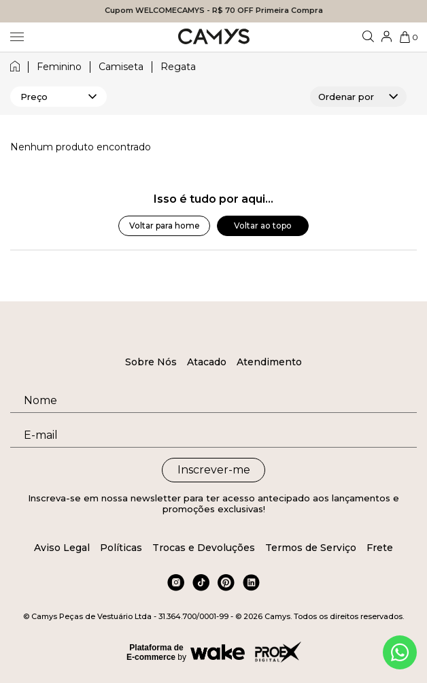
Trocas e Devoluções (203, 548)
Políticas (121, 548)
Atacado (206, 362)
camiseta (121, 67)
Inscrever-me (213, 469)
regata (178, 67)
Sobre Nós (151, 362)
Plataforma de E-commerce (155, 652)
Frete (379, 548)
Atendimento (269, 362)
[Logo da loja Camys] (214, 37)
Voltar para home (164, 225)
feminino (59, 67)
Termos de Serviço (310, 548)
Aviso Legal (62, 548)
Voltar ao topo (263, 225)
